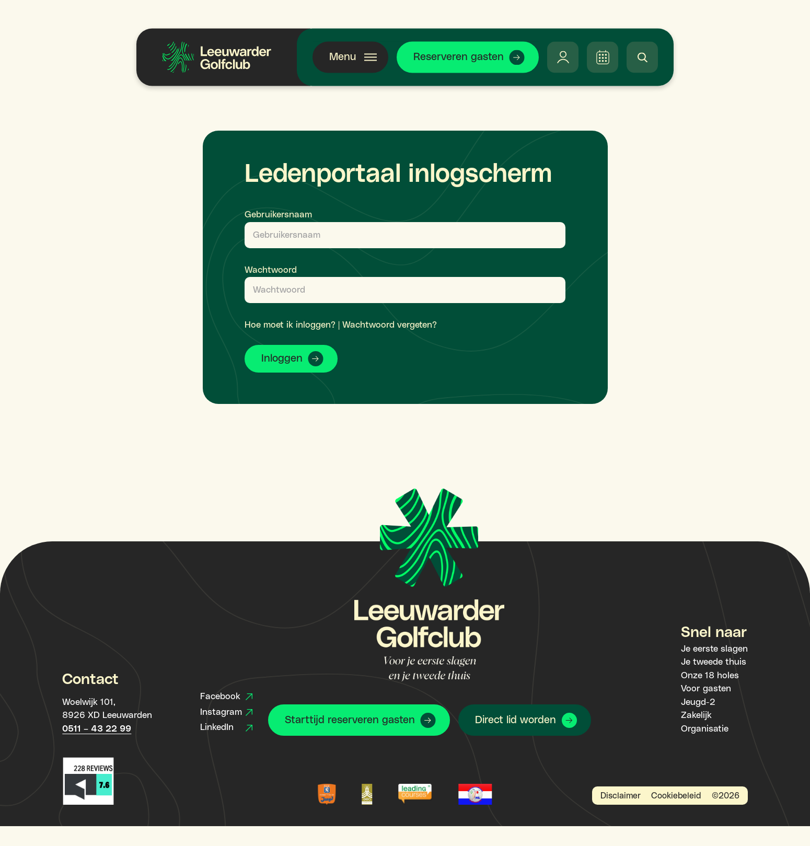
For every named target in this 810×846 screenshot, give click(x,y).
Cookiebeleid (676, 796)
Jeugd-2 (698, 702)
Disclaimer (620, 796)
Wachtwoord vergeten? (389, 325)
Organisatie (704, 729)
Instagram (226, 712)
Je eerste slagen (714, 649)
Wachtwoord (271, 270)
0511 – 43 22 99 (96, 729)
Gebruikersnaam (278, 214)
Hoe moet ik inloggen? (290, 325)
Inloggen (282, 358)
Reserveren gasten (458, 57)
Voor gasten (706, 688)
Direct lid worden (515, 720)
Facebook (226, 696)
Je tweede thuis (713, 662)
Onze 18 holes (710, 675)
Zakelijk (696, 715)
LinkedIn (226, 727)
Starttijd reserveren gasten (350, 720)
